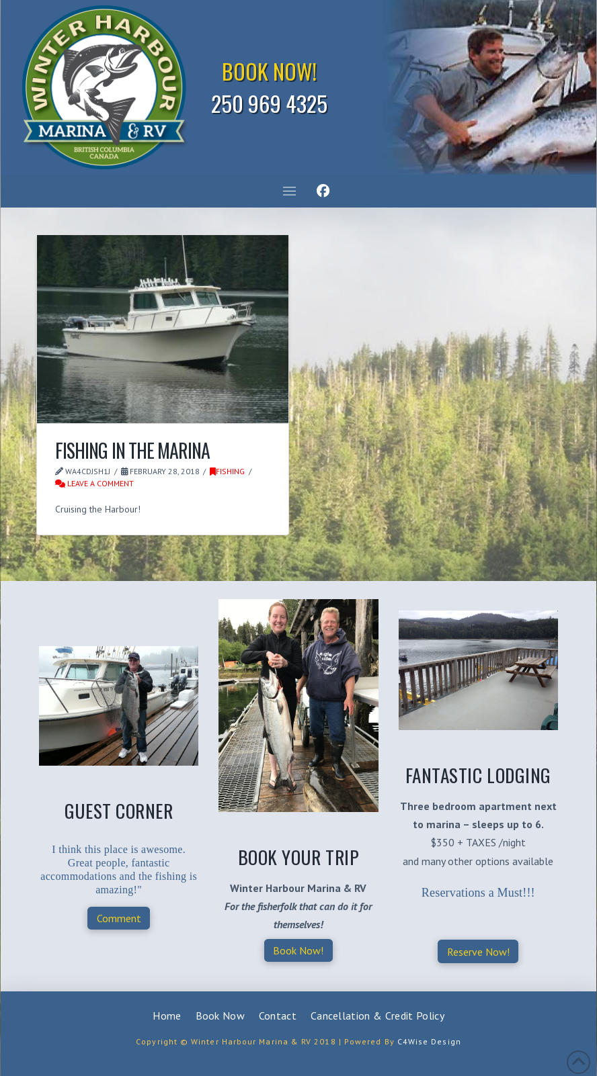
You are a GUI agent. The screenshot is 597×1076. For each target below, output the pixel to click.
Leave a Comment (94, 483)
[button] (289, 191)
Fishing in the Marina (132, 450)
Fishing (227, 471)
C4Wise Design (429, 1041)
